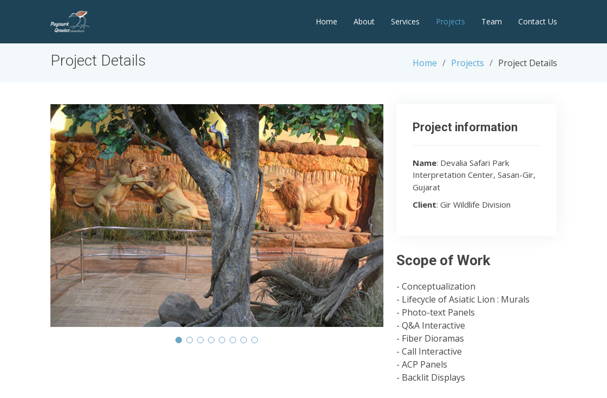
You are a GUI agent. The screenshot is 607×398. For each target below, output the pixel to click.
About (364, 21)
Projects (450, 21)
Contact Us (537, 21)
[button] (178, 340)
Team (491, 21)
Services (405, 21)
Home (326, 21)
